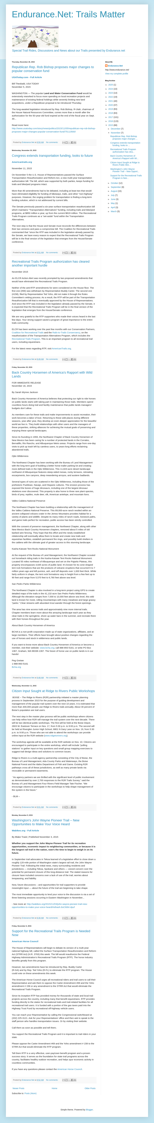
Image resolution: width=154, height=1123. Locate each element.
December (116, 129)
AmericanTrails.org (61, 348)
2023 (111, 93)
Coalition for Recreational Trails (28, 332)
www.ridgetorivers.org (56, 735)
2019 (111, 109)
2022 (111, 97)
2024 (111, 89)
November (116, 133)
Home (54, 1088)
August (114, 191)
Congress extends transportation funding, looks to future (52, 155)
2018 (111, 113)
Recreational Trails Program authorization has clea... (123, 150)
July (113, 195)
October (115, 183)
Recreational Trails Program (26, 339)
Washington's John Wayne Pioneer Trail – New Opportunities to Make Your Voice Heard (45, 822)
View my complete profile (116, 73)
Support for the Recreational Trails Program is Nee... (126, 176)
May (113, 203)
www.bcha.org (47, 647)
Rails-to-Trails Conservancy (66, 332)
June (113, 199)
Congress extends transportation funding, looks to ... (125, 144)
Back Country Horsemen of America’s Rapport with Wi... (124, 157)
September (116, 187)
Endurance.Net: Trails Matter (68, 14)
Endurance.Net (115, 66)
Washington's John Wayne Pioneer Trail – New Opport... (124, 170)
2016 (111, 121)
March (114, 211)
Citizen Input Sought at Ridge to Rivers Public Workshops (53, 691)
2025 (111, 85)
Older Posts (90, 1088)
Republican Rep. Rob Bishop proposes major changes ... (124, 137)
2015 (111, 125)
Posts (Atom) (31, 1093)
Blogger (89, 1109)
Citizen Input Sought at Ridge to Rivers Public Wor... (125, 163)
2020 (111, 105)
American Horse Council (69, 1069)
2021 (111, 101)
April (113, 207)
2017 (111, 117)
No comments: (52, 142)
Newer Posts (18, 1088)
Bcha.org (16, 667)
